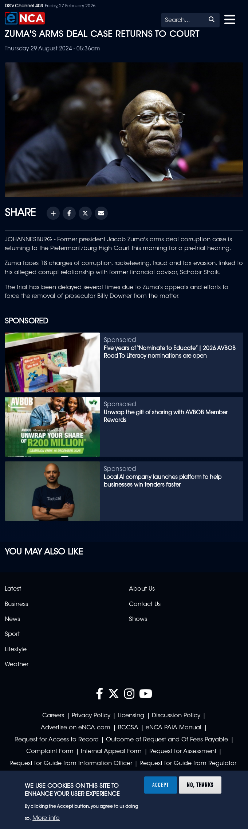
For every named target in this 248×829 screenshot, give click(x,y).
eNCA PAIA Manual (173, 728)
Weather (16, 665)
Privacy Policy (91, 716)
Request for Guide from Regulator (187, 764)
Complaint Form (50, 752)
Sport (12, 634)
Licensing (131, 716)
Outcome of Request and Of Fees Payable (167, 740)
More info (46, 818)
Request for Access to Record (57, 740)
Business (16, 604)
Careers (53, 716)
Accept (160, 784)
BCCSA (128, 728)
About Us (142, 589)
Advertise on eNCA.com (75, 728)
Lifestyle (16, 650)
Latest (13, 589)
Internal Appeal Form (111, 752)
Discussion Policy (176, 716)
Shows (138, 619)
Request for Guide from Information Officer (70, 764)
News (12, 619)
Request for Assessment (182, 752)
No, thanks (200, 784)
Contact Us (145, 604)
